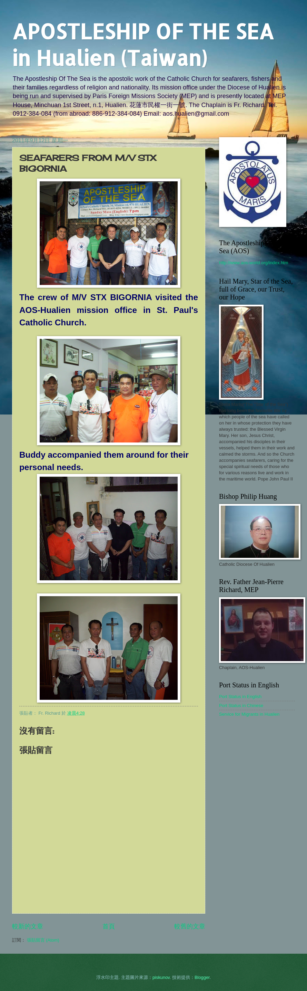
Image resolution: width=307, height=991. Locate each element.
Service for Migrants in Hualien (249, 714)
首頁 (108, 926)
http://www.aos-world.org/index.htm (253, 262)
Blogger (202, 977)
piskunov (161, 977)
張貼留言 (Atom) (43, 940)
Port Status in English (240, 696)
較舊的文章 (189, 926)
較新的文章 (27, 926)
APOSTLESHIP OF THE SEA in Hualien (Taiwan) (143, 44)
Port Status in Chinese (241, 705)
